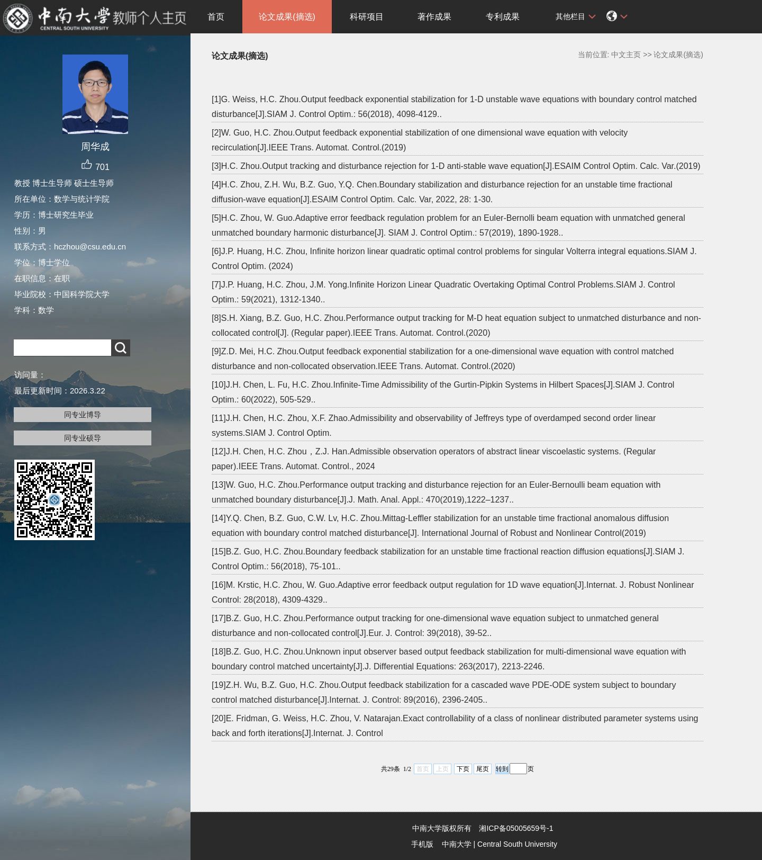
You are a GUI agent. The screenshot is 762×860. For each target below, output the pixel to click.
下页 (463, 769)
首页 (215, 16)
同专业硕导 (82, 438)
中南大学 (456, 844)
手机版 (422, 844)
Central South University (517, 844)
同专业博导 (82, 414)
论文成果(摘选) (287, 16)
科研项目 (367, 16)
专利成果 (503, 16)
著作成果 (434, 16)
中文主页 (626, 54)
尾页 (482, 769)
